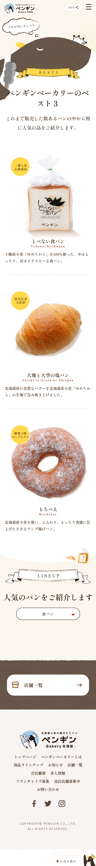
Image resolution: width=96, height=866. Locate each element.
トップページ (25, 756)
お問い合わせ (48, 789)
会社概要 (38, 773)
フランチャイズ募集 (32, 781)
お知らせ (55, 765)
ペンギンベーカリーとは (61, 756)
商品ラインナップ (28, 765)
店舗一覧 (53, 685)
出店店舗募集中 (67, 781)
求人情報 (57, 773)
